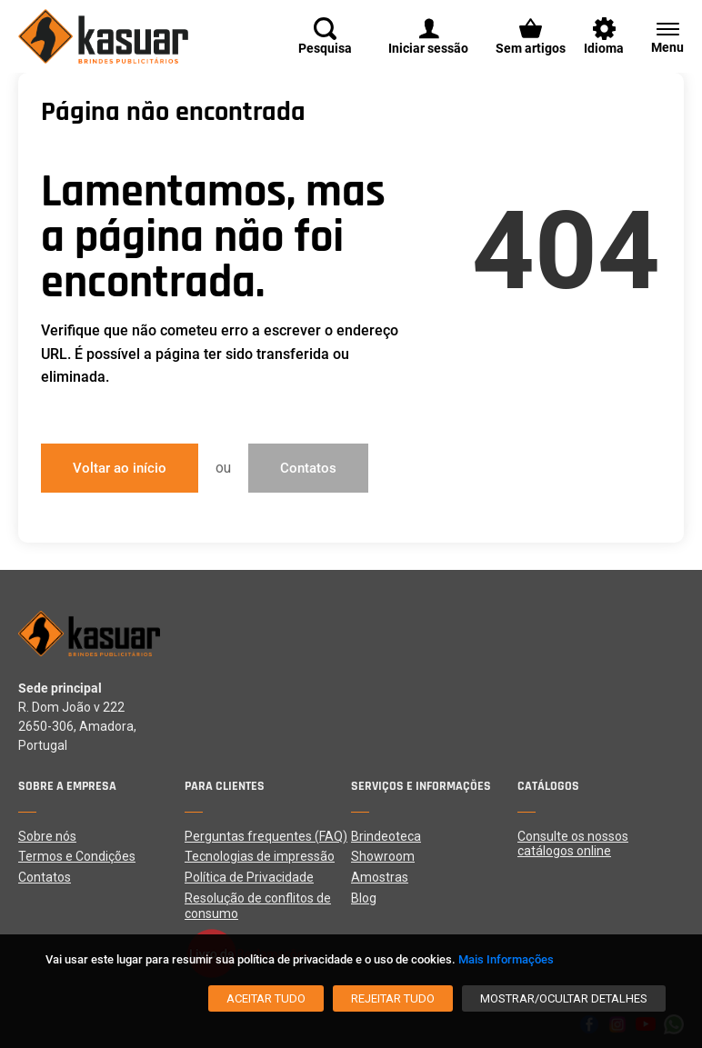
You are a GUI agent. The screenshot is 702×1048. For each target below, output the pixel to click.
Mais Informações (506, 959)
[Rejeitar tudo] (393, 998)
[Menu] (658, 36)
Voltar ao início (119, 468)
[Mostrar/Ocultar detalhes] (564, 998)
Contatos (308, 468)
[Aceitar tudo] (266, 998)
